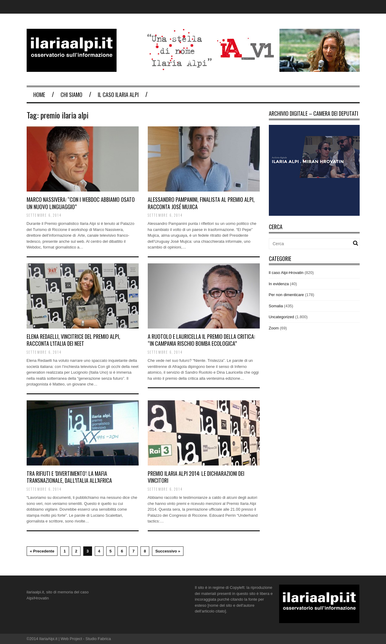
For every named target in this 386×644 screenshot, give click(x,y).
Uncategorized (281, 317)
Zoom (274, 328)
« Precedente (42, 551)
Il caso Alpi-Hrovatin (286, 272)
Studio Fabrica (98, 638)
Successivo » (167, 551)
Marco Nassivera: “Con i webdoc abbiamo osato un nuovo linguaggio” (81, 202)
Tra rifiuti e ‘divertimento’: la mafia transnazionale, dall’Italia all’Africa (69, 476)
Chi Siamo (71, 94)
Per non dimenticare (286, 294)
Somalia (276, 306)
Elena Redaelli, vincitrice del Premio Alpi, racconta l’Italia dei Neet (73, 339)
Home (39, 94)
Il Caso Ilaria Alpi (118, 94)
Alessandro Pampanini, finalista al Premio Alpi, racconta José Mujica (201, 202)
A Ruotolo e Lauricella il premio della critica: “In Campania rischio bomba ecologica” (201, 339)
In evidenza (279, 284)
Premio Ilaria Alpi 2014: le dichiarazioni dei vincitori (196, 476)
